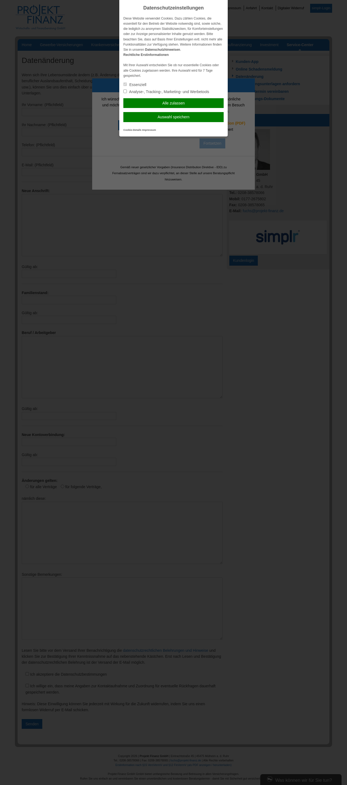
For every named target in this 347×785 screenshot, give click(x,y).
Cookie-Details (132, 129)
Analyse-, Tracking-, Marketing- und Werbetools (166, 92)
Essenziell (134, 84)
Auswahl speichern (173, 117)
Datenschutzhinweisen (162, 50)
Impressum (149, 129)
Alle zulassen (173, 103)
